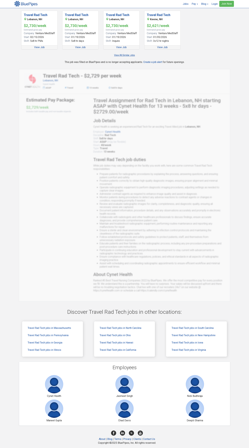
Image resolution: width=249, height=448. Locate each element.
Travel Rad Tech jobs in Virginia (189, 349)
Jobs (185, 3)
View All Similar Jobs (124, 55)
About (102, 439)
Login (214, 3)
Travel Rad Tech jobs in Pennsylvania (48, 335)
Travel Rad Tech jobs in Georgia (45, 342)
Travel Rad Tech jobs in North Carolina (120, 327)
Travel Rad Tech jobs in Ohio (115, 335)
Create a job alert (152, 62)
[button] (195, 4)
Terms (117, 439)
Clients (137, 439)
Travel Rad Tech (35, 15)
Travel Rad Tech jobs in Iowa (187, 342)
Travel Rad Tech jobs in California (118, 349)
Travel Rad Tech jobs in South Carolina (193, 327)
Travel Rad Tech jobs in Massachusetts (49, 327)
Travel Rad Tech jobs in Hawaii (116, 342)
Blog (109, 439)
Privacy (127, 439)
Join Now (226, 3)
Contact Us (149, 439)
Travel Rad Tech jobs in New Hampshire (193, 335)
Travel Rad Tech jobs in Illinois (44, 349)
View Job (39, 47)
